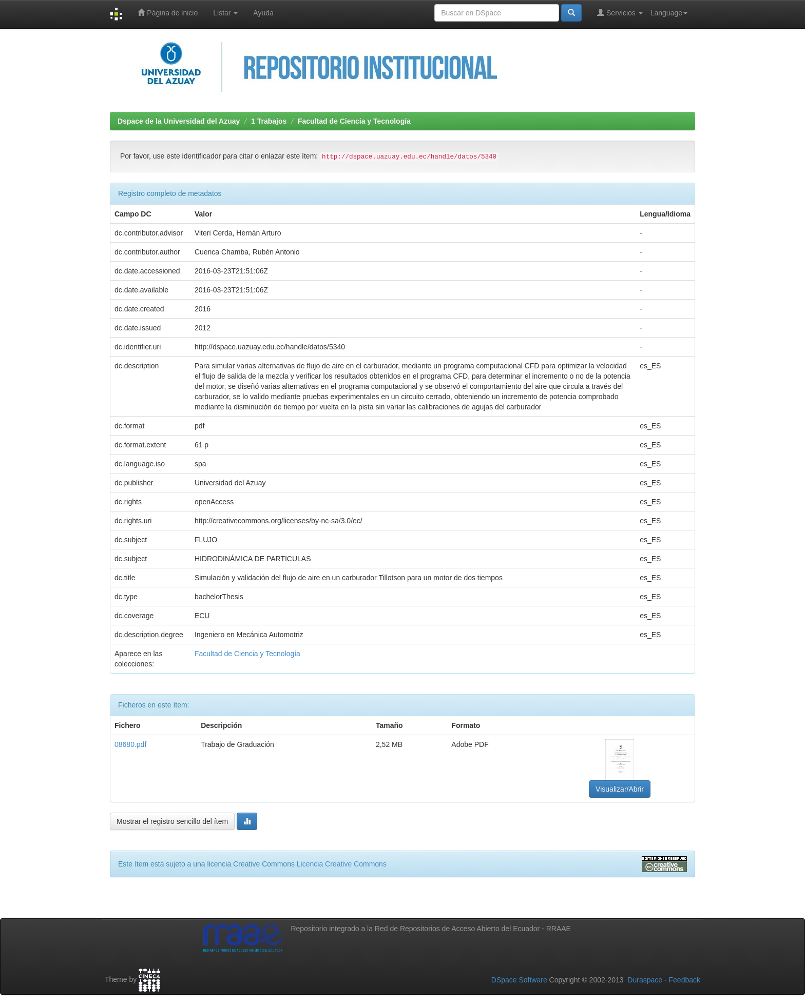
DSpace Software (519, 980)
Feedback (684, 980)
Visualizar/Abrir (620, 789)
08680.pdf (130, 744)
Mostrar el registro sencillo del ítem (172, 821)
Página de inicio (168, 12)
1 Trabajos (268, 121)
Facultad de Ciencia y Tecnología (354, 121)
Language (668, 13)
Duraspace (644, 980)
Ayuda (263, 13)
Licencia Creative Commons (342, 864)
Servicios (620, 12)
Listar (225, 13)
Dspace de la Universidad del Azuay (179, 121)
